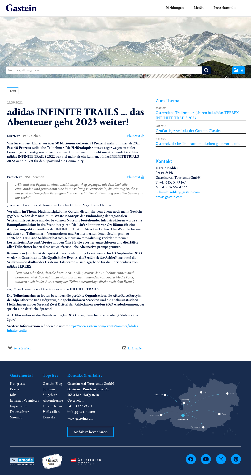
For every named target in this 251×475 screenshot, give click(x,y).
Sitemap (16, 417)
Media (198, 8)
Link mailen (135, 348)
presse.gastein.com (169, 197)
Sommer (49, 389)
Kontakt (49, 417)
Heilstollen (51, 412)
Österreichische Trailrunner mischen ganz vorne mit (198, 143)
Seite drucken (22, 348)
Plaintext (135, 136)
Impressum (18, 406)
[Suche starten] (206, 70)
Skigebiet (50, 395)
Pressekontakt (225, 8)
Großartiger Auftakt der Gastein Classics (188, 130)
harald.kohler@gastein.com (179, 192)
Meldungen (175, 8)
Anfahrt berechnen (91, 432)
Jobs (13, 395)
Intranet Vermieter (24, 400)
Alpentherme (53, 400)
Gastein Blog (52, 384)
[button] (238, 70)
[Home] (21, 8)
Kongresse (17, 384)
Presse (14, 389)
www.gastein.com (80, 418)
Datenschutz (19, 412)
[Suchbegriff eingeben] (108, 70)
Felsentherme (53, 406)
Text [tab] (12, 91)
